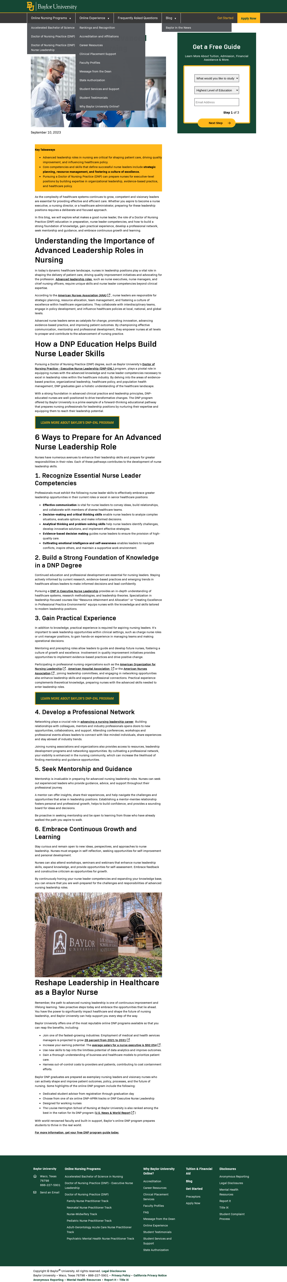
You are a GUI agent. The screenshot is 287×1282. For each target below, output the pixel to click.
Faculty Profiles (153, 1206)
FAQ (146, 1212)
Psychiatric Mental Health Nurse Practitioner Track (100, 1238)
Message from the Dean (159, 1219)
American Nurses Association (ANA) (82, 295)
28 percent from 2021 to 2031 (105, 1040)
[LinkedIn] (49, 1216)
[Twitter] (42, 1216)
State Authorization (156, 1250)
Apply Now (193, 1203)
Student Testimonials (157, 1232)
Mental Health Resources (84, 1279)
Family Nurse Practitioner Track (87, 1201)
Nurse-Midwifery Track (82, 1214)
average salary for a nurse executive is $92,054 (124, 1045)
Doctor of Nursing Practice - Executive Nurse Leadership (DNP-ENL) (95, 366)
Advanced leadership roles (74, 279)
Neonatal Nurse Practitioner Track (89, 1207)
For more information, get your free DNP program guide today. (77, 1132)
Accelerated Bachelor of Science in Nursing (94, 1176)
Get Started (225, 18)
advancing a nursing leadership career (107, 721)
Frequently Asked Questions (138, 18)
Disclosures (227, 1168)
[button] (248, 18)
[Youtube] (54, 1216)
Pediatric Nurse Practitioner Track (89, 1220)
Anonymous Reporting (234, 1176)
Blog (169, 18)
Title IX (224, 1207)
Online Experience (92, 18)
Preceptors (193, 1196)
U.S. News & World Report (112, 1112)
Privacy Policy (121, 1275)
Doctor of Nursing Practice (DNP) (87, 1194)
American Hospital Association (89, 668)
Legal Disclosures (231, 1183)
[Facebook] (36, 1216)
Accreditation (152, 1181)
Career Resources (154, 1188)
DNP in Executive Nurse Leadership (74, 591)
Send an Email (49, 1192)
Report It (225, 1201)
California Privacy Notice (150, 1275)
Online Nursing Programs (49, 18)
